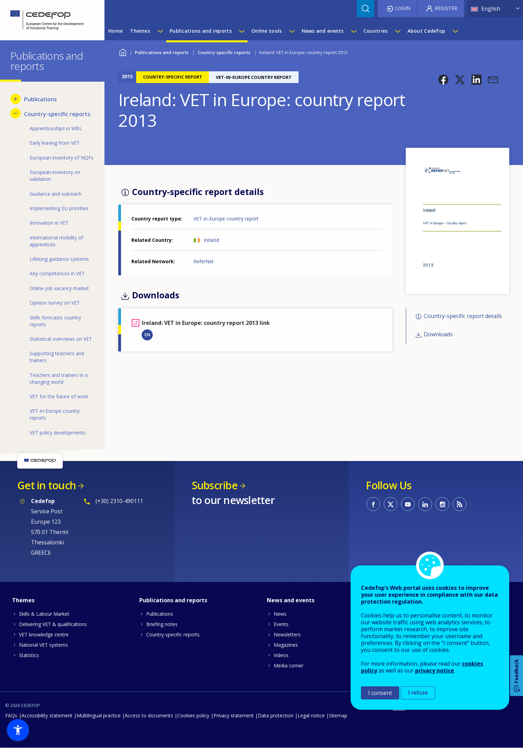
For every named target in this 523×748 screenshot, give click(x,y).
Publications (159, 614)
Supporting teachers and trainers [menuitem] (57, 356)
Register (446, 8)
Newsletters (287, 634)
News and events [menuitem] (323, 31)
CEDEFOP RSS (459, 504)
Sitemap (338, 715)
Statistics (29, 655)
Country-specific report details (463, 316)
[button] (443, 79)
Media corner (288, 665)
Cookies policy (193, 715)
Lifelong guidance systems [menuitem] (59, 259)
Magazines (286, 645)
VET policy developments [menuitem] (58, 432)
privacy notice (434, 670)
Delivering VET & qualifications (53, 624)
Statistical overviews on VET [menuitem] (61, 339)
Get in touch (46, 485)
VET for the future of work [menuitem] (59, 396)
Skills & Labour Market (44, 614)
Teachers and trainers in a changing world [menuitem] (59, 378)
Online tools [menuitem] (266, 31)
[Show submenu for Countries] (397, 31)
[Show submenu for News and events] (353, 31)
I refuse (418, 693)
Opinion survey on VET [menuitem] (55, 302)
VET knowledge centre (44, 634)
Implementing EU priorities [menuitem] (59, 208)
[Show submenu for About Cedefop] (455, 31)
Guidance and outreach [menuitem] (55, 194)
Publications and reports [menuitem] (201, 31)
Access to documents (149, 715)
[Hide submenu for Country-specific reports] (15, 113)
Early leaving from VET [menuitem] (55, 143)
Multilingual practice (99, 715)
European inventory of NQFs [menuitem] (61, 157)
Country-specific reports (224, 52)
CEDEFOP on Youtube (408, 504)
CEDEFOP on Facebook (373, 504)
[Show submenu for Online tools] (291, 31)
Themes (23, 600)
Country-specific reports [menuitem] (57, 114)
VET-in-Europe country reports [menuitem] (55, 414)
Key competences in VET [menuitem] (57, 273)
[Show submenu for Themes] (160, 31)
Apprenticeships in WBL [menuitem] (56, 128)
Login (402, 8)
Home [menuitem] (115, 31)
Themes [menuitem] (140, 31)
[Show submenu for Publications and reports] (241, 31)
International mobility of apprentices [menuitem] (56, 241)
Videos (281, 655)
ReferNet (203, 261)
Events (281, 624)
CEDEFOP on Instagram (442, 504)
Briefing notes (162, 624)
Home (122, 51)
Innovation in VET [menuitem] (49, 222)
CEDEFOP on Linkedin (425, 504)
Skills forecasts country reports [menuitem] (55, 321)
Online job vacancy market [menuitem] (59, 288)
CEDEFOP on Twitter (391, 504)
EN (147, 334)
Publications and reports (162, 52)
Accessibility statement (46, 715)
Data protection (275, 715)
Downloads (438, 334)
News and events (290, 600)
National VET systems (43, 645)
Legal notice (311, 715)
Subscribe (215, 485)
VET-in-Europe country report (226, 218)
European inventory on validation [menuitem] (55, 175)
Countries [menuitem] (375, 31)
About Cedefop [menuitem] (426, 31)
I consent (380, 693)
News (280, 614)
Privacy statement (233, 715)
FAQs (11, 715)
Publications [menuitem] (40, 99)
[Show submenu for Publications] (15, 99)
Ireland (211, 240)
